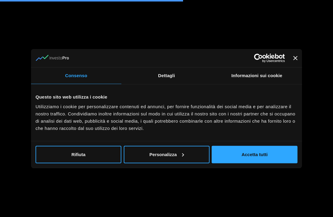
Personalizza (166, 154)
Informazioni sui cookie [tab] (257, 75)
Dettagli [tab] (166, 75)
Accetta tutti (254, 154)
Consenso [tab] (76, 75)
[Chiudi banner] (295, 58)
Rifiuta (78, 154)
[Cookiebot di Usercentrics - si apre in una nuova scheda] (258, 58)
